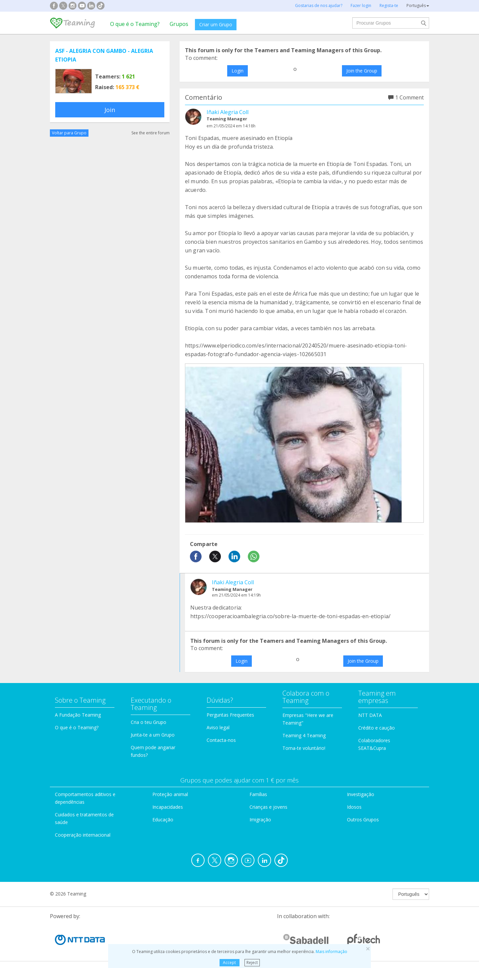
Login (237, 71)
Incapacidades (167, 807)
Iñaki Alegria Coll (227, 112)
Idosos (354, 807)
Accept (229, 962)
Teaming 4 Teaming (304, 735)
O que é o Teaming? (135, 24)
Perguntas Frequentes (230, 715)
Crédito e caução (376, 728)
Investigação (360, 794)
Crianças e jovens (268, 807)
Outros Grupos (363, 819)
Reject (252, 962)
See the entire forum (150, 133)
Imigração (260, 819)
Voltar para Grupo (69, 133)
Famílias (258, 794)
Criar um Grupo (215, 24)
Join (109, 110)
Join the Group (361, 71)
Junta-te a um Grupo (153, 735)
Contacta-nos (221, 740)
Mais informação (331, 951)
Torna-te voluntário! (303, 748)
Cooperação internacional (82, 835)
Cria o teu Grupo (148, 722)
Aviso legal (218, 727)
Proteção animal (170, 794)
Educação (162, 819)
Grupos (179, 24)
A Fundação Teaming (78, 715)
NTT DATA (370, 715)
